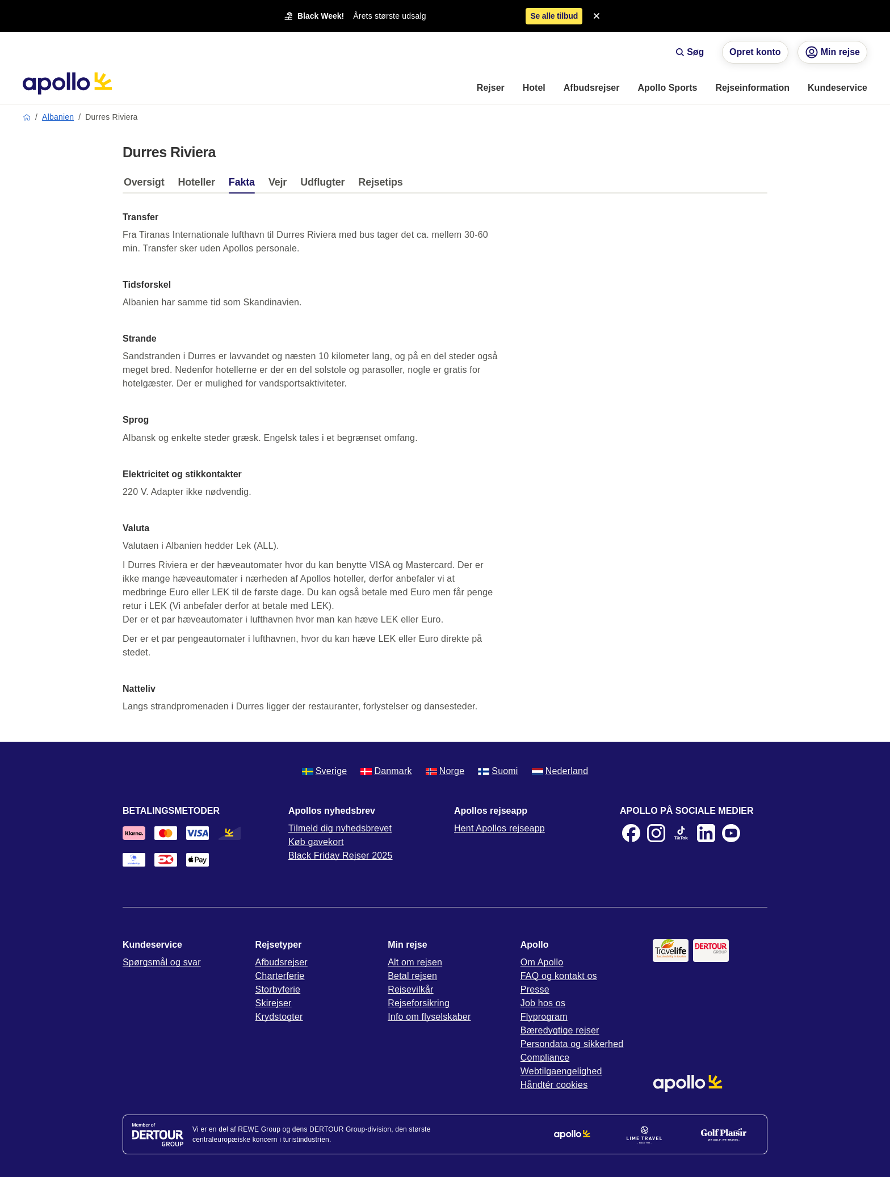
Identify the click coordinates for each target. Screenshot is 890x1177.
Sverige (324, 771)
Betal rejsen (412, 976)
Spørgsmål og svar (162, 962)
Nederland (560, 771)
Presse (534, 989)
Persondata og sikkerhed (572, 1044)
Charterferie (280, 976)
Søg (689, 52)
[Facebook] (631, 833)
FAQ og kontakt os (558, 976)
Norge (445, 771)
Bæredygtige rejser (559, 1030)
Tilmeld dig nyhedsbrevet (340, 828)
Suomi (498, 771)
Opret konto (755, 52)
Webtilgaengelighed (561, 1071)
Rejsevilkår (410, 989)
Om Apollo (542, 962)
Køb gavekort (316, 842)
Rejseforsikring (419, 1003)
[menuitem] (491, 88)
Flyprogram (544, 1017)
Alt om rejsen (415, 962)
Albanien (58, 116)
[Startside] (67, 83)
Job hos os (542, 1003)
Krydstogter (279, 1017)
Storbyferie (278, 989)
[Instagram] (656, 833)
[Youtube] (731, 833)
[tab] (147, 185)
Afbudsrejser (281, 962)
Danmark (386, 771)
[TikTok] (681, 833)
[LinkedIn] (706, 833)
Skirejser (273, 1003)
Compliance (544, 1057)
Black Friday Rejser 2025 (340, 855)
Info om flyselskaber (429, 1017)
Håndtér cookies (554, 1085)
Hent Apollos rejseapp (499, 828)
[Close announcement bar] (596, 16)
